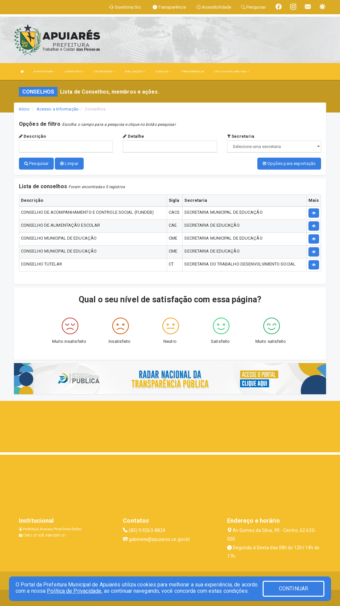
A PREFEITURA (44, 71)
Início (24, 109)
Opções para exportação (289, 163)
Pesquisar (36, 163)
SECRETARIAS (104, 71)
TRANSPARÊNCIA (192, 71)
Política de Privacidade (74, 591)
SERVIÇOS (163, 71)
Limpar (69, 163)
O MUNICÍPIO (74, 71)
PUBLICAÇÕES (135, 71)
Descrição (32, 136)
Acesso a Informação (58, 109)
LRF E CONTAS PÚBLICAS (231, 71)
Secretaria (240, 136)
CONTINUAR (293, 588)
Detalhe (133, 136)
